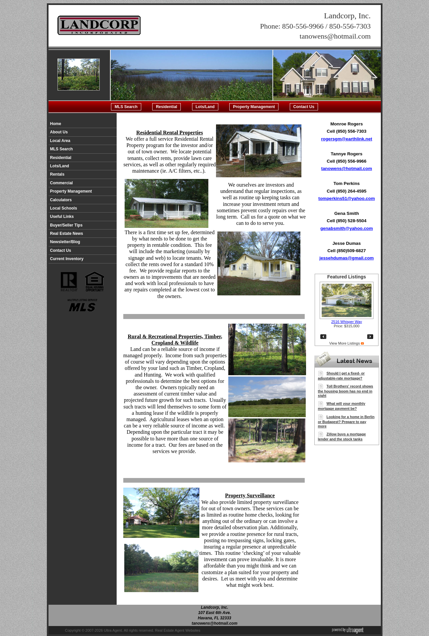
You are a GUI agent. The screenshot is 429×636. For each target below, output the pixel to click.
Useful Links (62, 216)
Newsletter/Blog (65, 241)
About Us (59, 132)
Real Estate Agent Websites (177, 630)
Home (55, 123)
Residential (166, 106)
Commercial (61, 183)
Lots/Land (205, 106)
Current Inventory (67, 258)
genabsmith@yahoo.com (346, 228)
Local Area (60, 140)
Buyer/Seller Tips (66, 225)
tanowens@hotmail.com (346, 168)
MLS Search (126, 106)
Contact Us (303, 106)
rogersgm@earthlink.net (346, 138)
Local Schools (63, 208)
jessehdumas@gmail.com (346, 257)
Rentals (57, 174)
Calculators (61, 200)
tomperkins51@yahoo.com (346, 198)
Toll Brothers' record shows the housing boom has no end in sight (345, 391)
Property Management (254, 106)
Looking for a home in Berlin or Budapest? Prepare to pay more (346, 421)
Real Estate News (66, 233)
